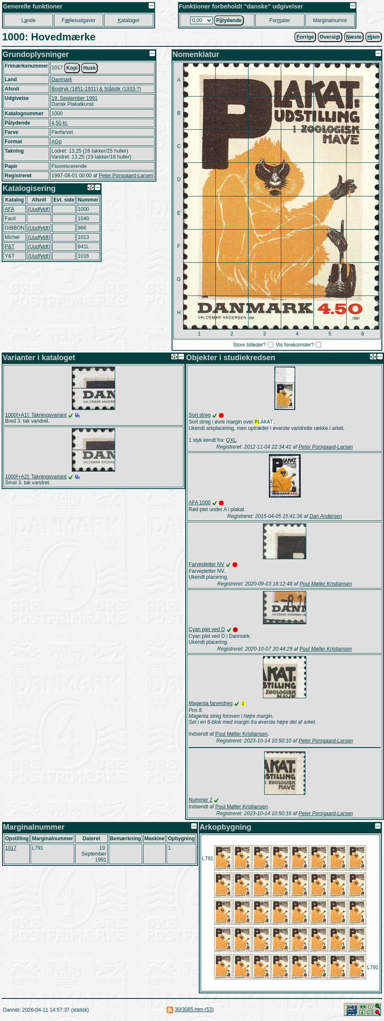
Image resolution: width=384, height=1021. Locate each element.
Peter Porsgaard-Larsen (126, 176)
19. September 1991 (74, 98)
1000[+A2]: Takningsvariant (36, 477)
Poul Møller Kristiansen (325, 585)
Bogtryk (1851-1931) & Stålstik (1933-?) (96, 89)
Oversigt (330, 37)
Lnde (28, 20)
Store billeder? (249, 345)
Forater (279, 20)
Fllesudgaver (78, 20)
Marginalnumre (330, 20)
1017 (11, 849)
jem (373, 37)
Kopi (72, 68)
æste (354, 37)
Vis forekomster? (295, 345)
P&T (9, 247)
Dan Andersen (326, 517)
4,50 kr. (59, 123)
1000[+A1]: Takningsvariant (36, 415)
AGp (56, 142)
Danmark (61, 79)
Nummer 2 (200, 801)
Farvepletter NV (206, 565)
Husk (89, 68)
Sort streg (200, 415)
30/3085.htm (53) (194, 1010)
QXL (231, 441)
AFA (9, 209)
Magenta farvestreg (210, 704)
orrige (305, 37)
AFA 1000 (200, 503)
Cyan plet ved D (207, 630)
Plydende (229, 20)
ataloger (128, 20)
